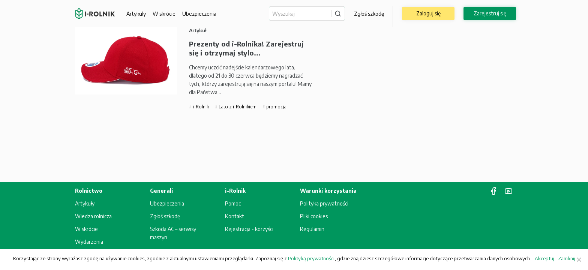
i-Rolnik (200, 107)
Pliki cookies (314, 216)
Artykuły (136, 13)
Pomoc (233, 203)
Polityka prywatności (324, 203)
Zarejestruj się (490, 13)
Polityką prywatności (311, 258)
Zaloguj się (428, 13)
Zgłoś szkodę (369, 13)
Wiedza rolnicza (93, 216)
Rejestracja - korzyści (249, 229)
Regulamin (312, 229)
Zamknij (566, 258)
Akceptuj (544, 258)
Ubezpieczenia (199, 13)
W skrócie (164, 13)
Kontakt (234, 216)
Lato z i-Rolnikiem (237, 107)
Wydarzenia (89, 241)
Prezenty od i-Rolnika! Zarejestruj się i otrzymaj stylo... (246, 48)
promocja (275, 107)
